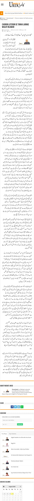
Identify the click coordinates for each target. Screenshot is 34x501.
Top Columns (12, 433)
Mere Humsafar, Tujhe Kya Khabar (20, 449)
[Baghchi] (5, 445)
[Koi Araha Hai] (5, 468)
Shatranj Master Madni (17, 461)
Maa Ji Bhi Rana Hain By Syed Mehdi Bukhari (12, 13)
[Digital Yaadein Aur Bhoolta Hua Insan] (5, 439)
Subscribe (20, 424)
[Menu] (2, 4)
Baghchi (13, 443)
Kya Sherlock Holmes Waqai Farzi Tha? (21, 472)
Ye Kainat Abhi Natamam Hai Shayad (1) (21, 455)
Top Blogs (4, 433)
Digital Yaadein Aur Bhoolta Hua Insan (21, 437)
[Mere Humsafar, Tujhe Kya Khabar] (5, 450)
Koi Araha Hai (14, 466)
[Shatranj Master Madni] (5, 462)
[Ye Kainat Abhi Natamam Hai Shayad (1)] (5, 456)
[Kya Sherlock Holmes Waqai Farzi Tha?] (5, 474)
